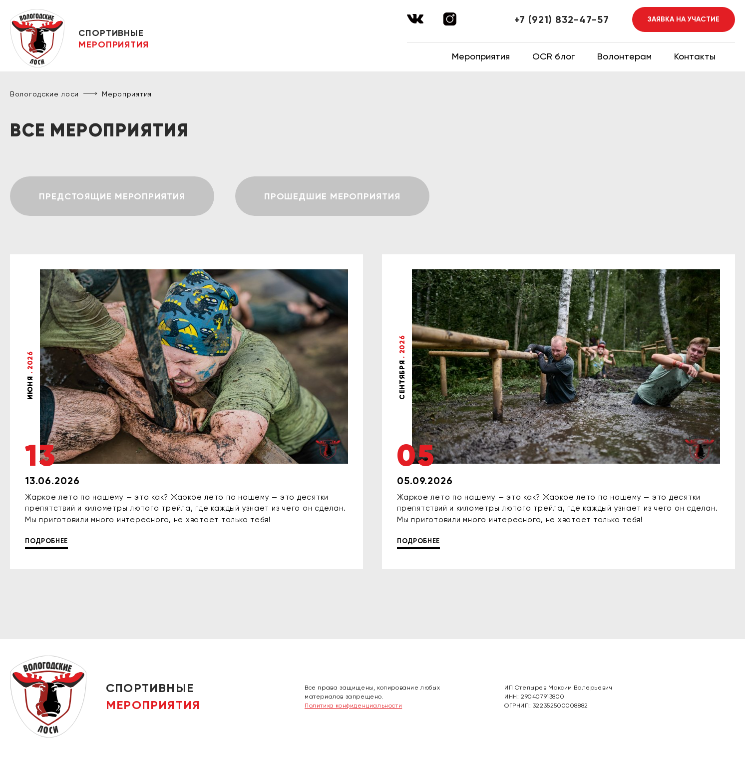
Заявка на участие (684, 19)
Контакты (695, 56)
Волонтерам (624, 56)
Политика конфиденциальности (353, 705)
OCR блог (553, 56)
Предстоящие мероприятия (112, 196)
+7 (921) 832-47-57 (561, 19)
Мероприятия (481, 56)
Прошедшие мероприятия (332, 196)
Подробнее (46, 541)
